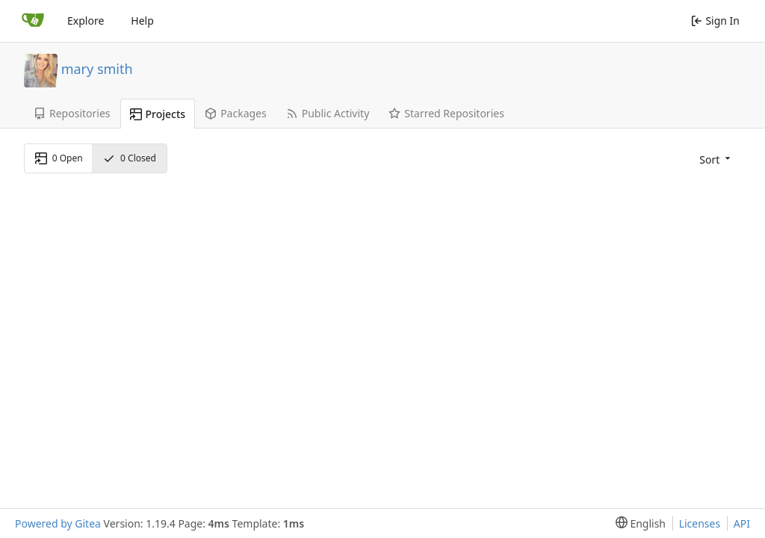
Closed (129, 158)
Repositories (72, 113)
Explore (85, 20)
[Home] (33, 21)
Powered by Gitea (58, 523)
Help (142, 20)
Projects (158, 114)
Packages (236, 113)
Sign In (715, 20)
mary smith (97, 68)
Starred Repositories (446, 113)
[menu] (713, 158)
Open (59, 158)
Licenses (700, 523)
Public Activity (328, 113)
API (742, 523)
